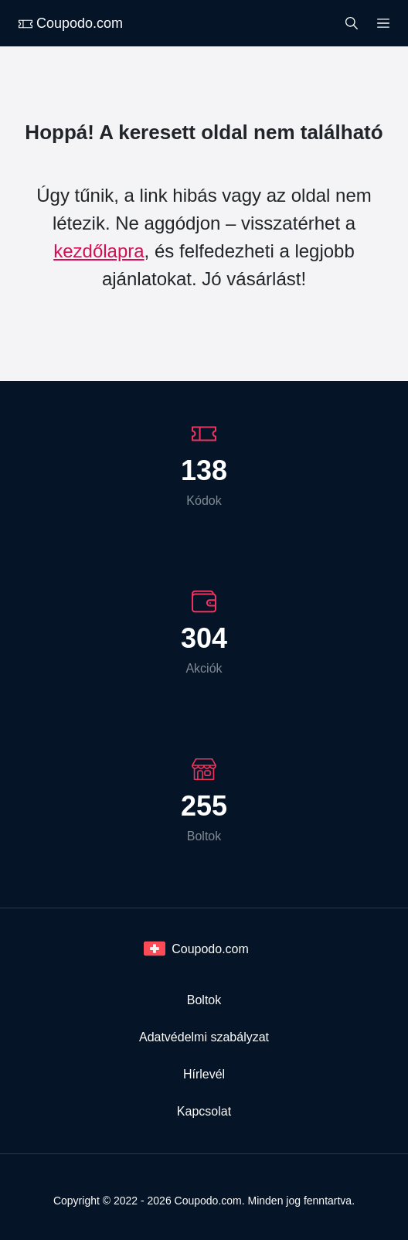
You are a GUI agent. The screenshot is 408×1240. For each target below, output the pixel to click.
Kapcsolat (204, 1111)
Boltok (204, 1000)
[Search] (351, 21)
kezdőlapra (98, 250)
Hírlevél (204, 1074)
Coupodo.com (71, 23)
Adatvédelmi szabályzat (204, 1037)
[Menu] (383, 21)
